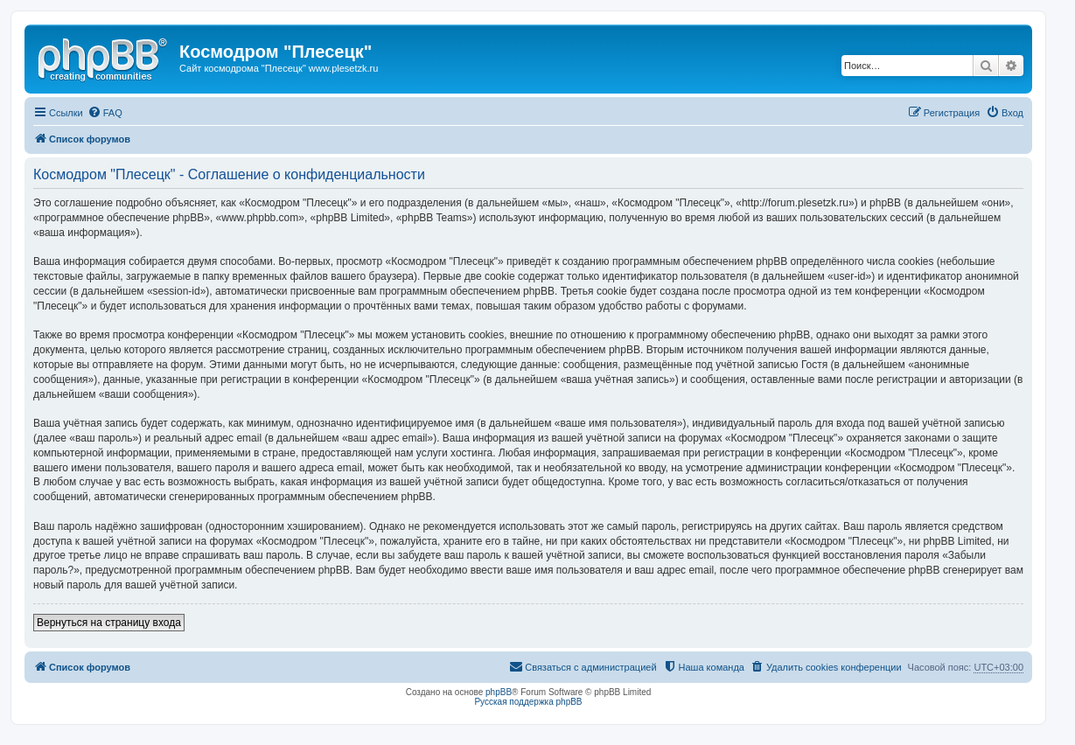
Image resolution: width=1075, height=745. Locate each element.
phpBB (498, 692)
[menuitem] (104, 112)
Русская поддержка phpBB (528, 702)
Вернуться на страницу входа (109, 622)
